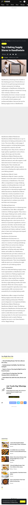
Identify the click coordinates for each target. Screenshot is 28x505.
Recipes (11, 446)
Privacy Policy (6, 502)
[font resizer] (20, 2)
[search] (18, 1)
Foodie (7, 1)
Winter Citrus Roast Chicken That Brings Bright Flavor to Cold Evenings (18, 458)
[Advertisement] (14, 23)
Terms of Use (14, 502)
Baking (4, 43)
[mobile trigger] (2, 1)
